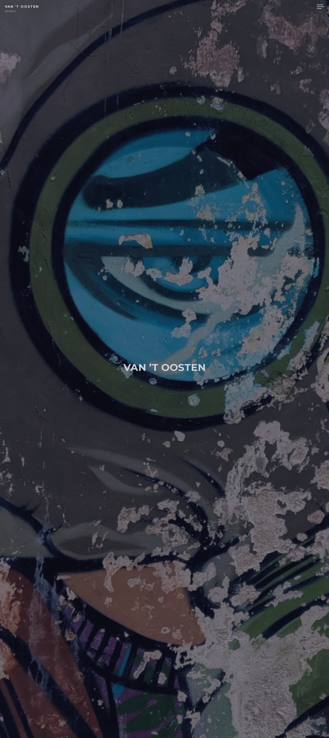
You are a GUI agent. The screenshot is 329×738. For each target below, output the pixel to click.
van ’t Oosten (22, 6)
